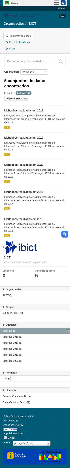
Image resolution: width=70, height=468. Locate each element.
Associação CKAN (13, 425)
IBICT (31, 23)
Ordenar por (11, 71)
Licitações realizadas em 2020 (23, 164)
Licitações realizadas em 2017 (23, 191)
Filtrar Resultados (17, 98)
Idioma (7, 442)
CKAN (9, 437)
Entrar (61, 8)
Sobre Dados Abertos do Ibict (19, 416)
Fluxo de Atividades (18, 42)
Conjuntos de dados (18, 36)
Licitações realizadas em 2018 (23, 110)
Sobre (10, 48)
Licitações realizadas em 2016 (23, 219)
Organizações (13, 23)
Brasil (14, 2)
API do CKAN (10, 420)
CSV (7, 127)
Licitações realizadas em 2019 (23, 137)
